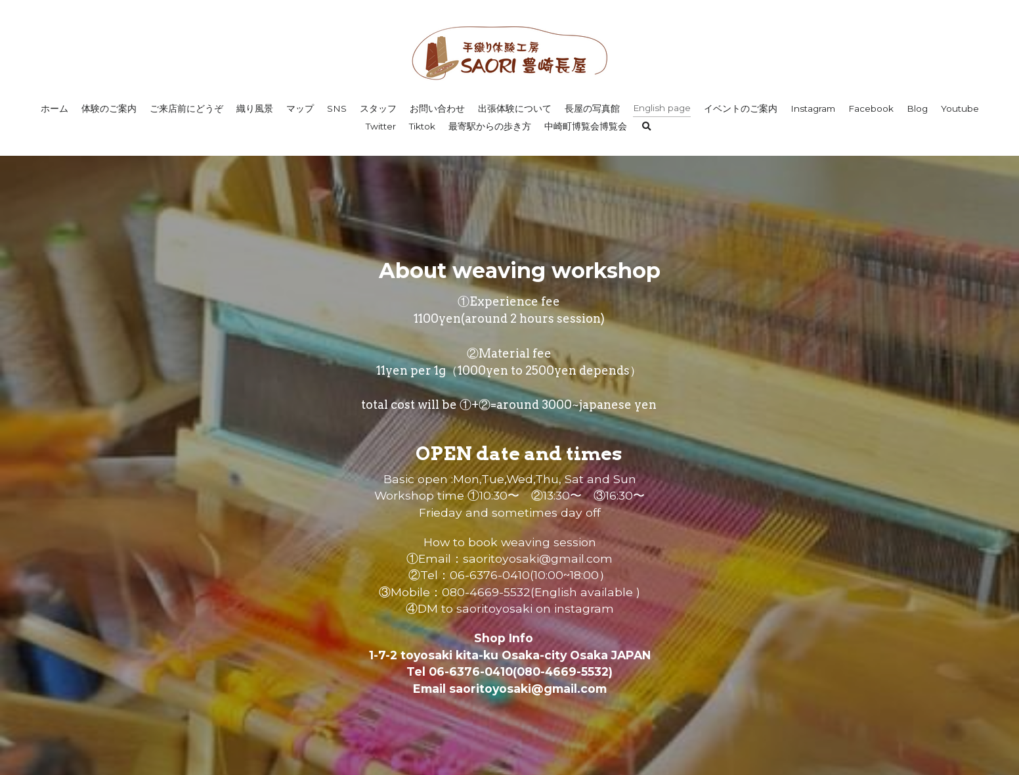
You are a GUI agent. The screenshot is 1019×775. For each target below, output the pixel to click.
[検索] (646, 127)
